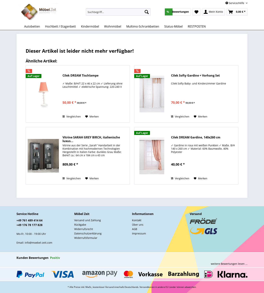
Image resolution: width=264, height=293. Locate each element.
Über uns (137, 224)
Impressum (139, 233)
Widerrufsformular (85, 238)
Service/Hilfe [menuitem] (235, 3)
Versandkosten (147, 287)
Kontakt (136, 220)
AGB (134, 229)
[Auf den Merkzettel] (92, 116)
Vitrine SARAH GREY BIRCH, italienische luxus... (91, 139)
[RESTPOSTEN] (196, 26)
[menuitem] (118, 13)
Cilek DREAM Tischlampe (80, 75)
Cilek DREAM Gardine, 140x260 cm (195, 137)
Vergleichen (72, 116)
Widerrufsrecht (83, 229)
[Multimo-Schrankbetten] (143, 26)
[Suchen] (147, 12)
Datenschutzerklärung (88, 233)
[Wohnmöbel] (113, 26)
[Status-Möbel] (173, 26)
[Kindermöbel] (90, 26)
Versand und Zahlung (87, 220)
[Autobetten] (32, 26)
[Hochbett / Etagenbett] (60, 26)
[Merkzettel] (196, 12)
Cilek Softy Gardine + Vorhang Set (195, 75)
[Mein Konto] (213, 12)
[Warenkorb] (237, 12)
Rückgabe (80, 224)
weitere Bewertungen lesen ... (229, 263)
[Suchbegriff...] (118, 12)
